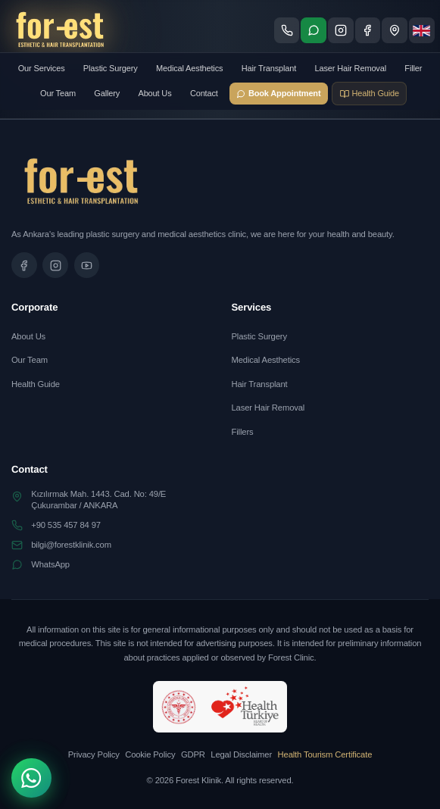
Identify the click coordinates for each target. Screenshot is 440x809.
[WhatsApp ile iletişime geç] (313, 30)
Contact (204, 93)
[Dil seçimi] (422, 30)
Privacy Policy (94, 754)
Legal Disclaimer (241, 754)
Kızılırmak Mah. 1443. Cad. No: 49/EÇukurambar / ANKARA (98, 499)
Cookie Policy (150, 754)
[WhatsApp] (31, 778)
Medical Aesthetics (189, 68)
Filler (413, 68)
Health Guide (35, 384)
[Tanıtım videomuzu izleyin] (87, 265)
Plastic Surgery (110, 68)
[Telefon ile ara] (287, 30)
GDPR (193, 754)
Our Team (58, 93)
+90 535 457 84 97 (66, 524)
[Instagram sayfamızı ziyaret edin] (341, 30)
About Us (154, 93)
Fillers (243, 431)
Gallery (107, 93)
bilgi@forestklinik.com (71, 544)
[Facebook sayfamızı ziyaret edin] (368, 30)
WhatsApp (50, 564)
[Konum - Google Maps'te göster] (394, 30)
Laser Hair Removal (350, 68)
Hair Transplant (269, 68)
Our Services (41, 68)
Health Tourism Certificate (325, 754)
